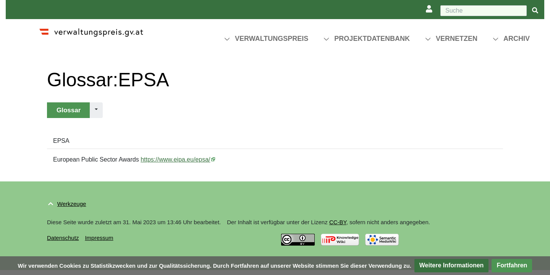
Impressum (99, 238)
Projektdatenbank (372, 38)
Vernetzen (456, 38)
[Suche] (483, 10)
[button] (451, 265)
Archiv (516, 38)
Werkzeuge (71, 204)
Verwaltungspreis (271, 38)
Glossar (69, 110)
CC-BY (337, 222)
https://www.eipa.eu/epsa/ (175, 159)
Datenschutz (63, 238)
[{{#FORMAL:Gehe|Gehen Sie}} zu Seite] (535, 11)
